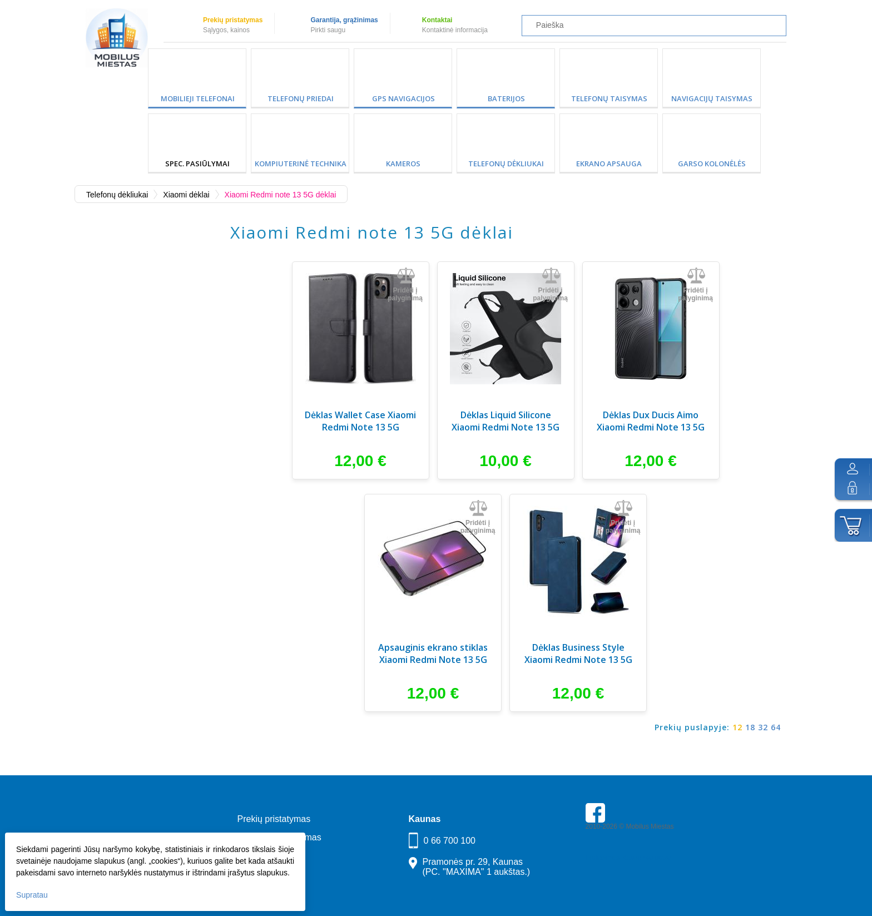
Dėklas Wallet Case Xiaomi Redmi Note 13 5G (360, 421)
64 (776, 727)
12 (737, 727)
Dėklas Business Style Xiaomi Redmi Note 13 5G (578, 653)
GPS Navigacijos (403, 98)
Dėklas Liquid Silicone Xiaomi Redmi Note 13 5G (505, 421)
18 (750, 727)
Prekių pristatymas (232, 20)
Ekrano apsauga (609, 164)
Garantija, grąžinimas (344, 20)
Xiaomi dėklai (186, 194)
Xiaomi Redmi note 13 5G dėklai (280, 194)
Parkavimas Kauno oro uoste (628, 857)
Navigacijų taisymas (711, 98)
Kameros (403, 164)
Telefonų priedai (300, 98)
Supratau (32, 894)
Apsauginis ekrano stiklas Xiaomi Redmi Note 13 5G (433, 653)
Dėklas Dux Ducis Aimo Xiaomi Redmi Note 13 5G (651, 421)
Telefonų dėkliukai (506, 164)
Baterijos (506, 98)
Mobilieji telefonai (198, 98)
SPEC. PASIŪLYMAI (197, 164)
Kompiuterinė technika (300, 164)
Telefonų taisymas (609, 98)
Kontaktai (437, 20)
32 (763, 727)
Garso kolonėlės (712, 164)
